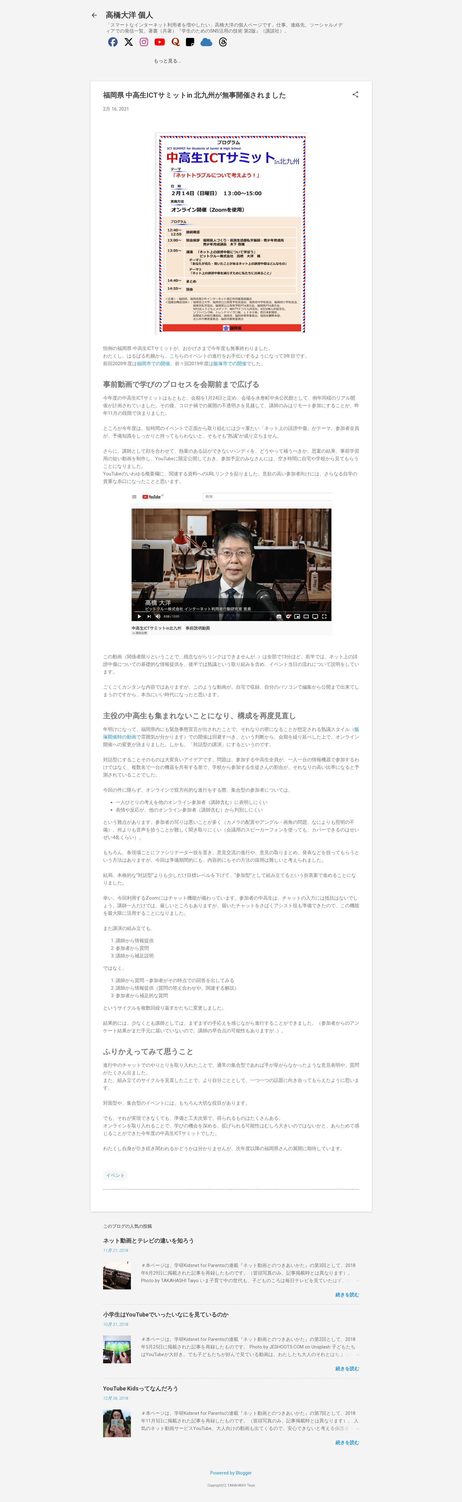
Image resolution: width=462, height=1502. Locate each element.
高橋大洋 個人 (129, 15)
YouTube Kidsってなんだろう (140, 1388)
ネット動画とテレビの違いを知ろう (148, 1240)
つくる (169, 61)
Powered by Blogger (231, 1473)
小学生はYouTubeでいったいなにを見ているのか (165, 1314)
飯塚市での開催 (230, 363)
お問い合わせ (248, 61)
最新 (115, 61)
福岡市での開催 (153, 363)
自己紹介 (141, 61)
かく (192, 61)
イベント (115, 1175)
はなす (215, 61)
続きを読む (347, 1295)
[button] (355, 95)
